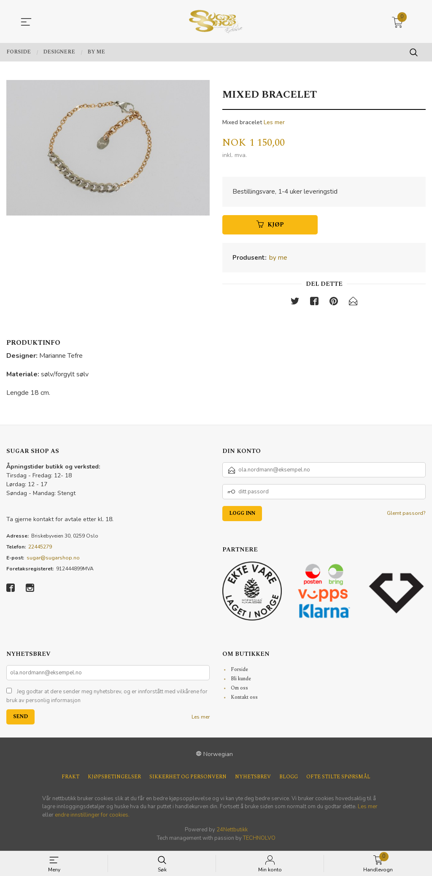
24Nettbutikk (232, 831)
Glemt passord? (406, 514)
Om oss (239, 689)
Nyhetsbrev (253, 778)
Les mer (274, 122)
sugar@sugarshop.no (53, 559)
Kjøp (270, 225)
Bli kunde (241, 680)
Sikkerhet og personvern (188, 778)
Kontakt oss (244, 699)
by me (278, 258)
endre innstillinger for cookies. (92, 816)
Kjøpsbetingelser (114, 778)
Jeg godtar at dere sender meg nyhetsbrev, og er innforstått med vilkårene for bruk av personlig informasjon (107, 697)
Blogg (288, 778)
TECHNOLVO (259, 839)
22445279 (40, 548)
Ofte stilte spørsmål (338, 778)
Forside (239, 671)
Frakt (70, 778)
